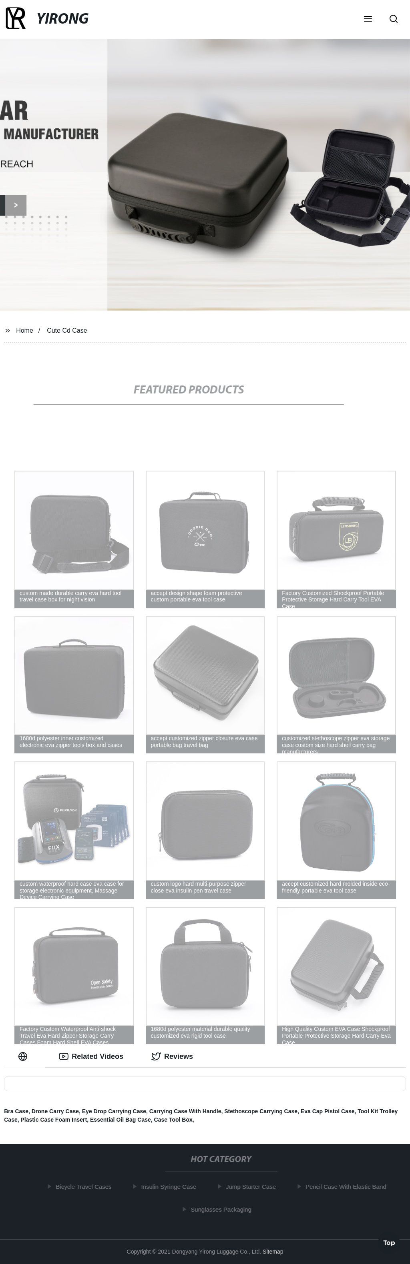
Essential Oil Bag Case (120, 1119)
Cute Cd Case (67, 330)
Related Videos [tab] (91, 1056)
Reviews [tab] (172, 1056)
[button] (368, 19)
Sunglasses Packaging (223, 1209)
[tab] (24, 1056)
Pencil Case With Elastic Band (348, 1186)
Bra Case (16, 1111)
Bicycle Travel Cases (86, 1186)
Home (24, 330)
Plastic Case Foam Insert (53, 1119)
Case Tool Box (173, 1119)
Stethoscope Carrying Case (260, 1111)
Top (389, 1242)
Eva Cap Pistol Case (328, 1111)
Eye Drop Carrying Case (114, 1111)
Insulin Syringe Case (171, 1186)
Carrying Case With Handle (185, 1111)
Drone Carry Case (55, 1111)
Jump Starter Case (253, 1186)
